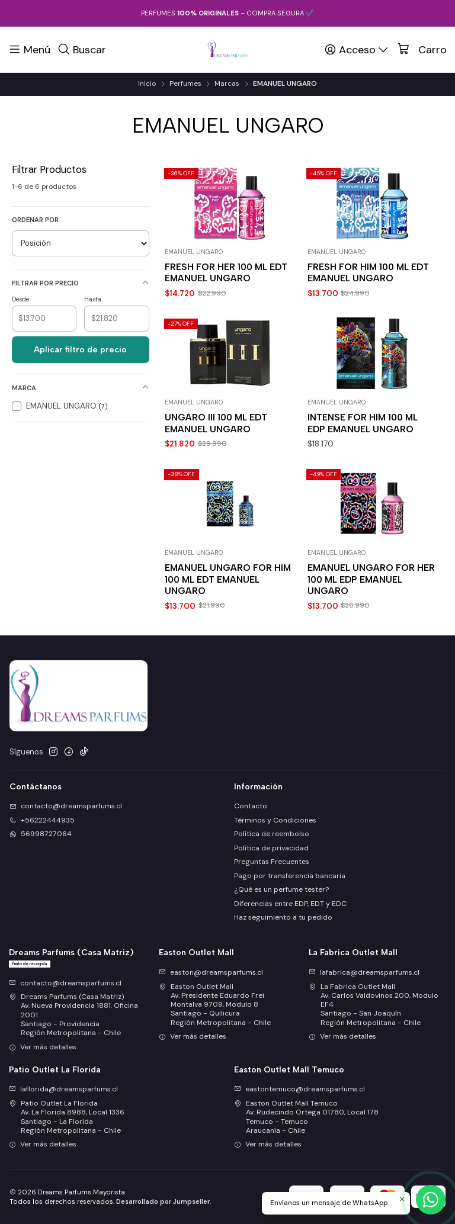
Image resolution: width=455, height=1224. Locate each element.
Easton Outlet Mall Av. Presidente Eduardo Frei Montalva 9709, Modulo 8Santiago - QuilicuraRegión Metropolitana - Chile (215, 1004)
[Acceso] (357, 49)
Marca (80, 387)
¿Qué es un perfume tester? (281, 889)
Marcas (226, 84)
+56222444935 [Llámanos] (42, 820)
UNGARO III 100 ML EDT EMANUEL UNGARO (216, 423)
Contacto (250, 806)
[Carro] (422, 50)
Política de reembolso (271, 834)
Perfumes (185, 84)
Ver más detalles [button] (42, 1047)
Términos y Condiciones (275, 820)
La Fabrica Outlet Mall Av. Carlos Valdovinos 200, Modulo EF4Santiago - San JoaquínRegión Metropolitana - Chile (373, 1004)
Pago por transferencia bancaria (289, 876)
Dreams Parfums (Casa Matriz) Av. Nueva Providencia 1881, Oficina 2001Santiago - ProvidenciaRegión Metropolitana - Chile (73, 1014)
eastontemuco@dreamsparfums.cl (299, 1089)
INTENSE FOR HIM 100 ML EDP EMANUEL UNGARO (362, 423)
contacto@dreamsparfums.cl (65, 983)
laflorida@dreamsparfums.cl (63, 1089)
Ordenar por (35, 220)
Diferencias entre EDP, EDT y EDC (290, 903)
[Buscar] (82, 49)
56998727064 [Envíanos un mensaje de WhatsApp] (40, 834)
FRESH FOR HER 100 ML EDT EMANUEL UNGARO (226, 272)
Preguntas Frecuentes (271, 861)
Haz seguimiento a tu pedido (283, 917)
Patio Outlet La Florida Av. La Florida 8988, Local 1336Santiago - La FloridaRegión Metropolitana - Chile (66, 1116)
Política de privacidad (271, 848)
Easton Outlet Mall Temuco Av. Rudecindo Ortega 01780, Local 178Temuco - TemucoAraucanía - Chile (306, 1116)
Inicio (147, 84)
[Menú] (30, 49)
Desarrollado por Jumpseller (163, 1201)
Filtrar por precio (80, 282)
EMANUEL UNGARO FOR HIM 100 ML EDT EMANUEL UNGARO (228, 637)
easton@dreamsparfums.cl (211, 972)
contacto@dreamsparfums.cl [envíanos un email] (65, 806)
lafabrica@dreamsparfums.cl (364, 972)
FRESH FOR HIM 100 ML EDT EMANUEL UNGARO (368, 272)
